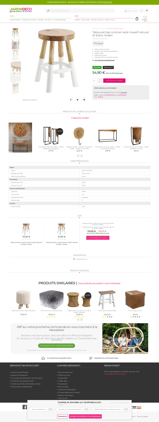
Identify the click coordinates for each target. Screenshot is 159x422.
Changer (123, 92)
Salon (103, 28)
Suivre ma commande (19, 373)
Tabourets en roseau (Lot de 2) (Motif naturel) (79, 312)
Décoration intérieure (97, 20)
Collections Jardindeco (67, 390)
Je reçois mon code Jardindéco (57, 346)
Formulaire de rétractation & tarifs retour (27, 378)
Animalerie (48, 20)
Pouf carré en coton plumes (51, 311)
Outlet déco (62, 381)
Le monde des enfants (59, 20)
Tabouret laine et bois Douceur (23, 311)
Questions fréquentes (19, 375)
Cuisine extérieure (15, 20)
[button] (100, 80)
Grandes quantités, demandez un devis (26, 384)
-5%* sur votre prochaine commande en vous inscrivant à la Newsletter (56, 329)
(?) (46, 409)
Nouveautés (62, 384)
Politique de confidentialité (21, 387)
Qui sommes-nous (65, 373)
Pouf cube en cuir (135, 311)
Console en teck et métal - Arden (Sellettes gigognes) (51, 148)
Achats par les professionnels (22, 381)
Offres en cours (64, 375)
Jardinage (41, 20)
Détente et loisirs (110, 20)
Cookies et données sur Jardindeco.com (79, 402)
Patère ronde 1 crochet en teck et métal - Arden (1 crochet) (79, 148)
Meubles (77, 20)
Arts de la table (85, 20)
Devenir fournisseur (65, 396)
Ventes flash (62, 378)
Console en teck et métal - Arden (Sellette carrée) (136, 148)
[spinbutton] (97, 80)
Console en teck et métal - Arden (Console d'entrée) (107, 148)
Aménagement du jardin (29, 20)
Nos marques (63, 387)
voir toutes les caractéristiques (103, 60)
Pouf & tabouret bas (115, 28)
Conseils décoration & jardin (69, 393)
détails (62, 405)
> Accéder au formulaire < (115, 374)
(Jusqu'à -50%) (144, 19)
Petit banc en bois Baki (107, 311)
